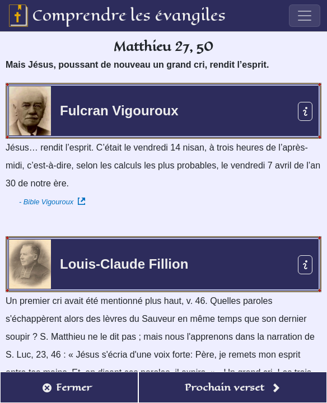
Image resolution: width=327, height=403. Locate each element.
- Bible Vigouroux (52, 202)
